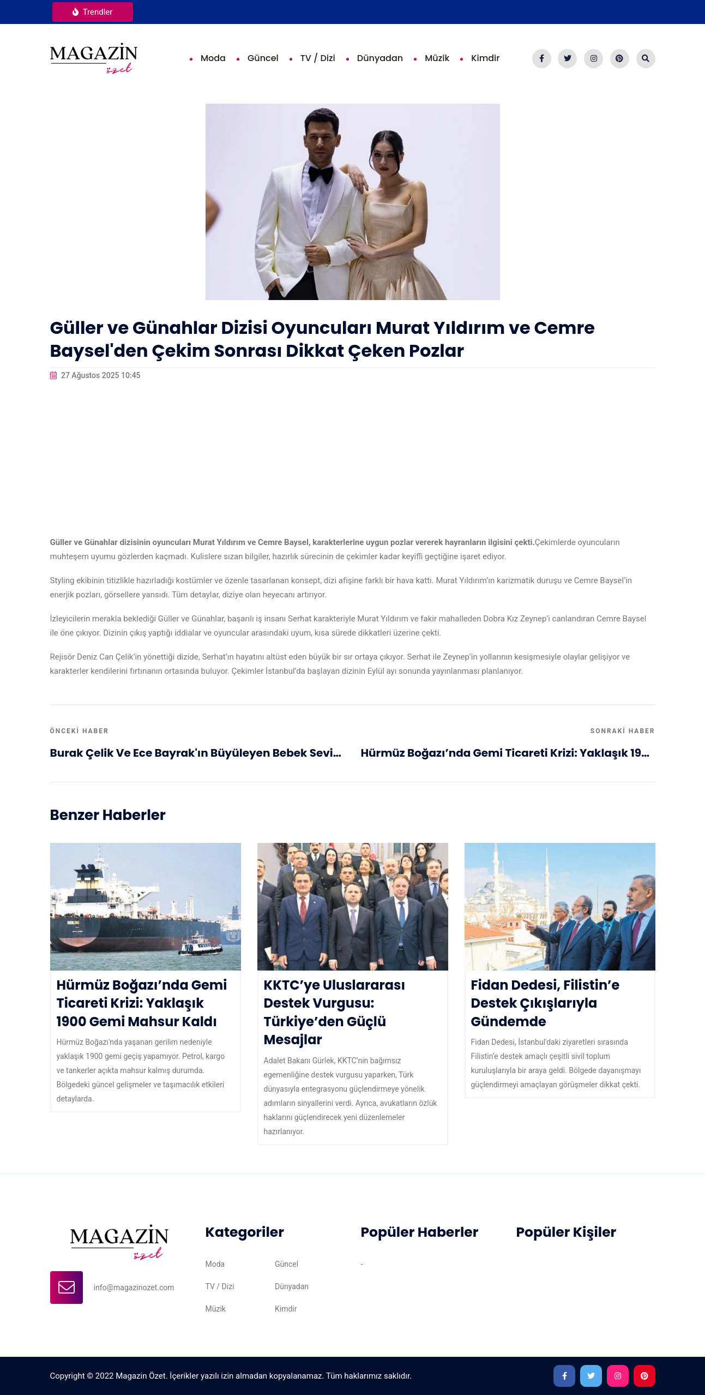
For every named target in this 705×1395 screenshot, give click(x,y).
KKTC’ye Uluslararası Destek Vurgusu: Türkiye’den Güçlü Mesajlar (335, 1012)
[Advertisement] (352, 458)
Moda (213, 58)
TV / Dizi (317, 58)
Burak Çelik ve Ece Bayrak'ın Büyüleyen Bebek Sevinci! (197, 752)
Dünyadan (380, 58)
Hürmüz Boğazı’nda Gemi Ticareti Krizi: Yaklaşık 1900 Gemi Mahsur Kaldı (508, 752)
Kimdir (485, 58)
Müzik (437, 58)
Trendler (92, 12)
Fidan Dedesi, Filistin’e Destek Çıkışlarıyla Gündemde (545, 1003)
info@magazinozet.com (134, 1287)
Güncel (263, 58)
